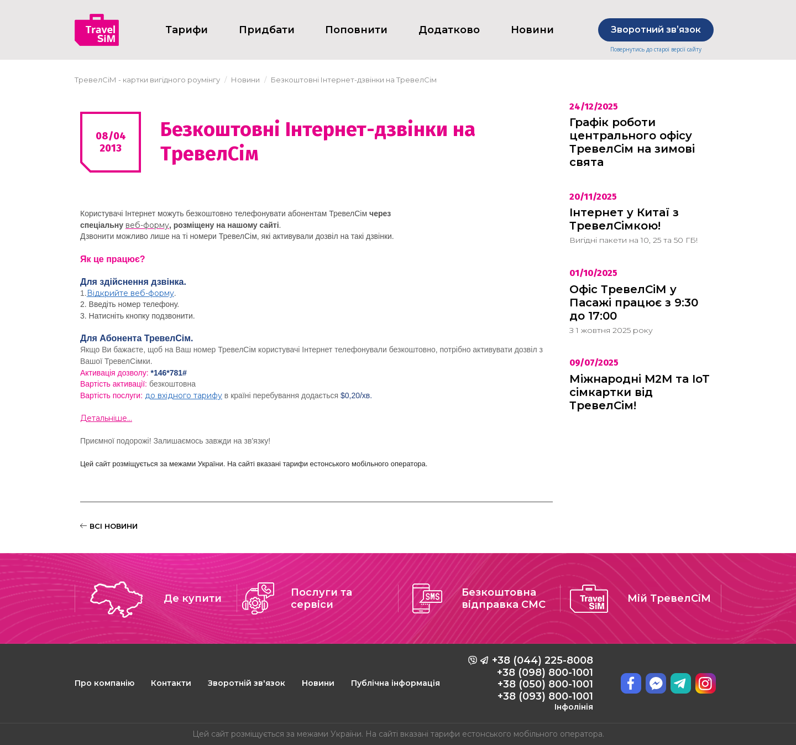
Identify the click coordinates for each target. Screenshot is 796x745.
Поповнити (356, 30)
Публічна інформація (395, 683)
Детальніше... (106, 418)
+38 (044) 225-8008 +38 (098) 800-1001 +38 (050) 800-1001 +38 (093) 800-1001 (542, 683)
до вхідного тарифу (183, 395)
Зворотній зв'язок (246, 683)
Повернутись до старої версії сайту (655, 49)
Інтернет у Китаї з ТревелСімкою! (624, 219)
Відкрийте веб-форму (130, 293)
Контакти (171, 683)
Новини (318, 683)
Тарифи (186, 30)
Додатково (449, 30)
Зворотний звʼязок (656, 29)
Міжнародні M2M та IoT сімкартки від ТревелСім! (639, 392)
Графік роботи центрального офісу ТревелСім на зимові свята (632, 142)
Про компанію (104, 683)
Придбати (267, 30)
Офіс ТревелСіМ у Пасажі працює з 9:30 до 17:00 (633, 302)
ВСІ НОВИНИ (109, 526)
